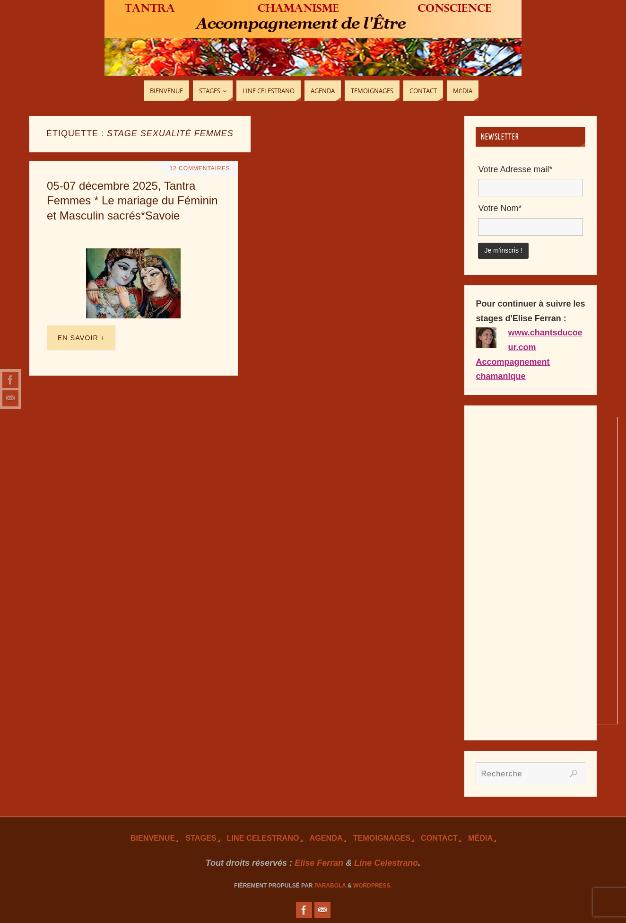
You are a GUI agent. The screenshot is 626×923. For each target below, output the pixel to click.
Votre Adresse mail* (515, 169)
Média (480, 838)
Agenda (326, 838)
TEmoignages (381, 838)
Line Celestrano (263, 838)
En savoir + (81, 338)
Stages (200, 838)
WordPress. (372, 885)
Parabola (330, 885)
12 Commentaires (198, 168)
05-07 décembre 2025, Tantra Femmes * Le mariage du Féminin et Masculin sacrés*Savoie (132, 200)
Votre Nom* (500, 208)
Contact (439, 838)
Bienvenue (152, 838)
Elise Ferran (319, 863)
